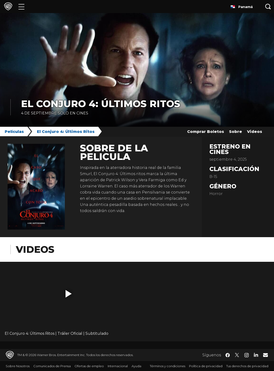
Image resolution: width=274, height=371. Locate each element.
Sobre (235, 131)
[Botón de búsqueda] (268, 6)
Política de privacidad (205, 366)
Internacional (118, 366)
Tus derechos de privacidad (247, 366)
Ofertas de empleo (89, 366)
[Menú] (21, 6)
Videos (254, 131)
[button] (69, 294)
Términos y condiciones (167, 366)
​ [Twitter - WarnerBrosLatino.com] (237, 355)
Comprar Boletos (205, 131)
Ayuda (136, 366)
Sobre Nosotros (18, 366)
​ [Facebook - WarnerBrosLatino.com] (227, 355)
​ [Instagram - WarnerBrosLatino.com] (246, 355)
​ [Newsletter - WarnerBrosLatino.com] (265, 355)
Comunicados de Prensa (52, 366)
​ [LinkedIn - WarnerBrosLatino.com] (256, 354)
